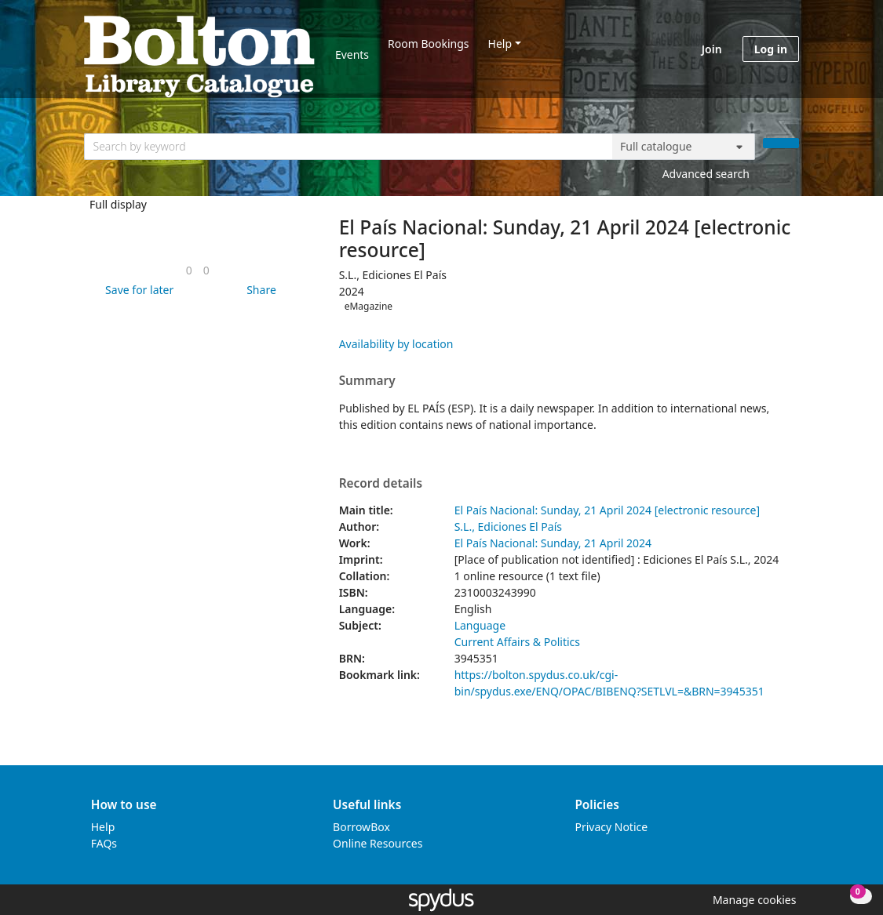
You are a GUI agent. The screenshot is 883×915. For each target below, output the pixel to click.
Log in (770, 49)
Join (712, 49)
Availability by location (396, 343)
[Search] (781, 143)
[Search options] (683, 146)
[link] (189, 270)
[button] (136, 289)
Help (500, 43)
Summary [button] (367, 381)
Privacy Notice (611, 826)
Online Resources (377, 843)
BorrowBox (361, 826)
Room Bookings (428, 43)
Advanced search (706, 173)
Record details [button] (380, 484)
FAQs (104, 843)
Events (352, 54)
